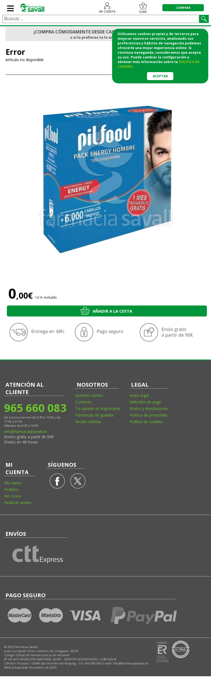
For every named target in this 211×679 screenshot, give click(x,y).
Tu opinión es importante (97, 408)
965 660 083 (35, 407)
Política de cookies (146, 421)
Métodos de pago (146, 401)
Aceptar (160, 76)
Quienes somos (89, 395)
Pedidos (11, 489)
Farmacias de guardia (94, 415)
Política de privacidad (148, 415)
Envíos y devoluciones (149, 408)
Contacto (83, 401)
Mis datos (13, 482)
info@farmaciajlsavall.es (25, 431)
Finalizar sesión (17, 502)
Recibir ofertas (88, 421)
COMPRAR (183, 8)
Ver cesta (12, 496)
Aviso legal (139, 395)
